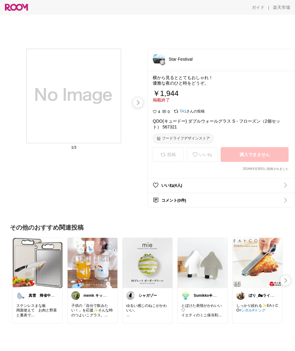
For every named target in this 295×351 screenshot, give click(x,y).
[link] (37, 263)
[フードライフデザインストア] (183, 138)
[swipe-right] (138, 103)
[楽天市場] (281, 7)
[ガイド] (258, 7)
